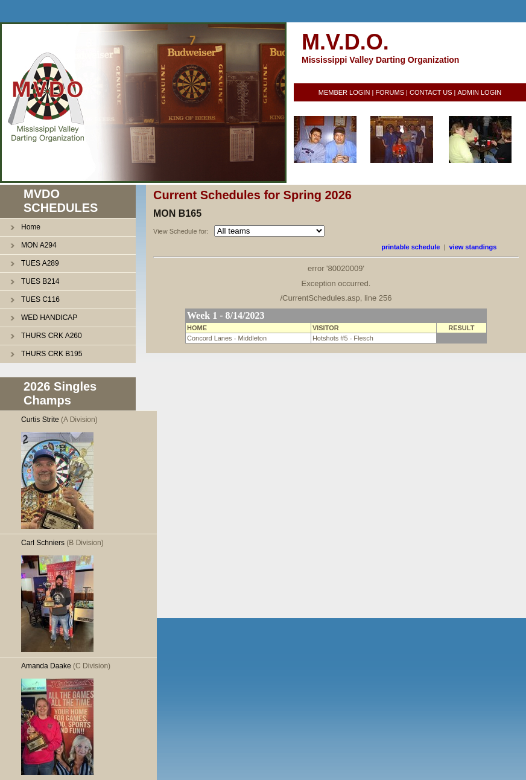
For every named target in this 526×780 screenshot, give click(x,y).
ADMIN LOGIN (479, 92)
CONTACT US (431, 92)
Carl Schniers (43, 543)
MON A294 (39, 245)
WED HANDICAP (49, 317)
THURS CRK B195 (51, 354)
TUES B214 (40, 281)
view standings (472, 247)
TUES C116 (40, 299)
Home (30, 227)
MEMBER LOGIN (344, 92)
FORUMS (389, 92)
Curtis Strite (40, 419)
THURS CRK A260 (51, 335)
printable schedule (410, 247)
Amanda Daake (46, 666)
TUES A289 (40, 263)
